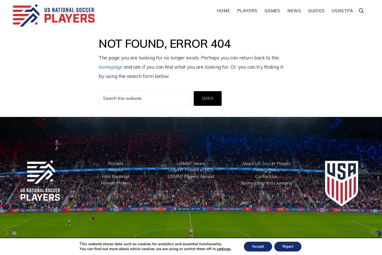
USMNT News (191, 163)
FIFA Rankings (116, 176)
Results (115, 170)
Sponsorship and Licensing (266, 183)
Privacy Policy (266, 170)
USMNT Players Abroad (191, 176)
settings (224, 249)
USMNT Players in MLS (191, 170)
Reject (287, 246)
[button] (362, 10)
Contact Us (266, 176)
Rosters (115, 163)
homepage (110, 67)
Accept (258, 246)
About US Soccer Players (266, 163)
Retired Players (115, 183)
